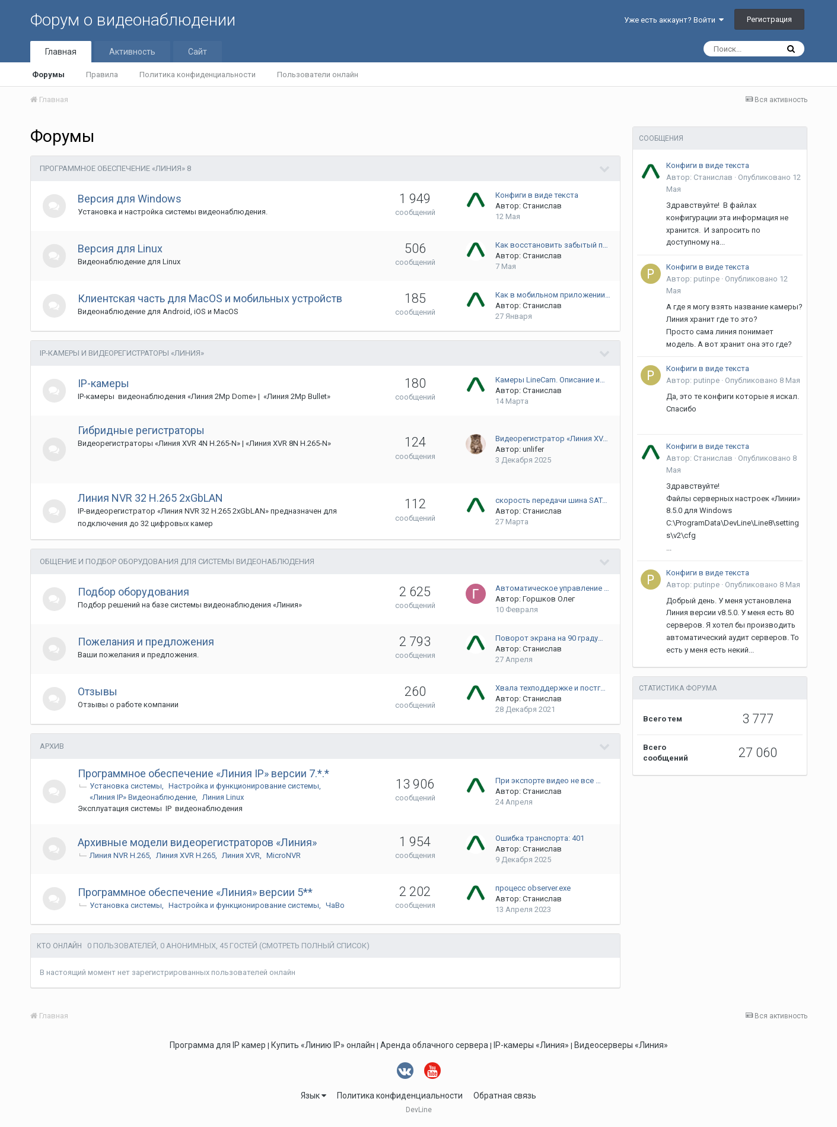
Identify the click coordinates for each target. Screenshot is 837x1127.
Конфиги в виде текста (536, 195)
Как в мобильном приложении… (552, 294)
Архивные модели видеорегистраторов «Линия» (197, 842)
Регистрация (769, 19)
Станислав (542, 205)
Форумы (48, 74)
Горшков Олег (549, 598)
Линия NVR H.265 (120, 855)
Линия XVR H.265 (186, 855)
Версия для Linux (120, 248)
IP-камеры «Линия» (531, 1045)
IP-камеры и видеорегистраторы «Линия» (122, 353)
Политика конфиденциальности (197, 74)
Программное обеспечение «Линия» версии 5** (195, 892)
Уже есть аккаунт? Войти (674, 19)
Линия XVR (241, 855)
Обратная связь (504, 1095)
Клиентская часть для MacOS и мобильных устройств (210, 298)
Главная (61, 51)
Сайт (197, 51)
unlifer (533, 449)
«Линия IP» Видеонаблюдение (143, 797)
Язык (313, 1095)
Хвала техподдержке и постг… (550, 687)
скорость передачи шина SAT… (551, 500)
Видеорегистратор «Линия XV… (551, 438)
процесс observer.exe (533, 888)
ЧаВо (335, 905)
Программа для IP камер (218, 1045)
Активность (132, 51)
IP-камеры (104, 383)
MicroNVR (284, 855)
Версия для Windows (130, 198)
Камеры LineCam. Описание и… (550, 379)
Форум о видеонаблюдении (132, 20)
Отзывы (98, 691)
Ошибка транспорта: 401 (539, 838)
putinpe (706, 278)
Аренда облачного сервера (434, 1045)
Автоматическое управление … (552, 588)
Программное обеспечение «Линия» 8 (115, 168)
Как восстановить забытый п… (551, 244)
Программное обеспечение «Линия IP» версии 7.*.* (204, 773)
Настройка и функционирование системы (244, 785)
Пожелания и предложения (146, 641)
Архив (52, 746)
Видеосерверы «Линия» (621, 1045)
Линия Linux (223, 797)
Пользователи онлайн (317, 74)
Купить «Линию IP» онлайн (323, 1045)
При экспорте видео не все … (548, 780)
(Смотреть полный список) (314, 945)
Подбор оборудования (134, 591)
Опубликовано (762, 380)
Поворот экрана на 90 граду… (549, 638)
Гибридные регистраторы (141, 430)
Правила (102, 74)
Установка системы (126, 785)
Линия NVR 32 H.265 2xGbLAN (151, 498)
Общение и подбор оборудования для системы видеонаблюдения (177, 561)
